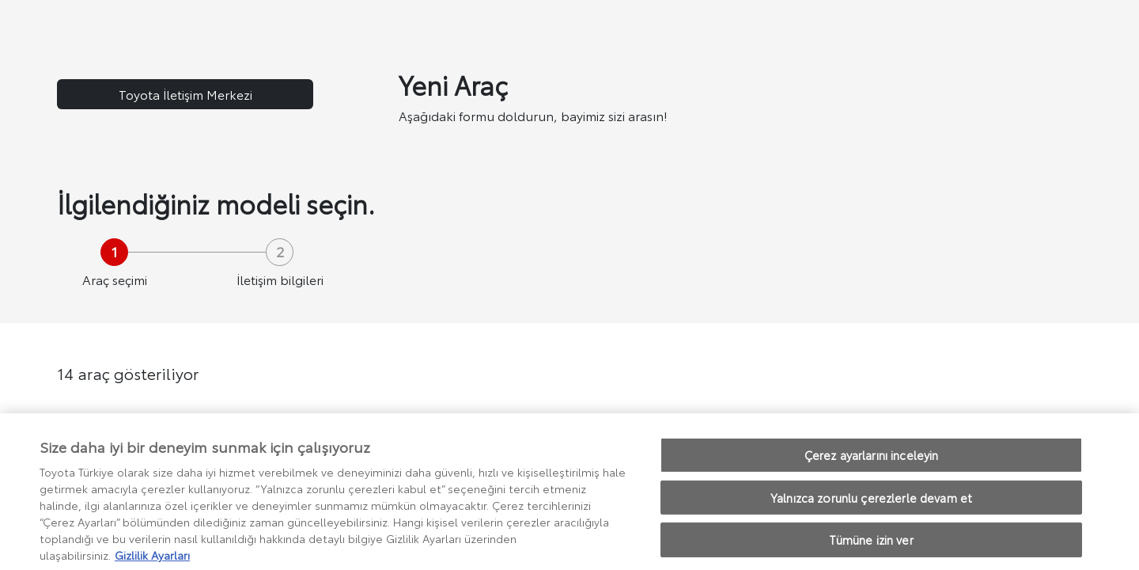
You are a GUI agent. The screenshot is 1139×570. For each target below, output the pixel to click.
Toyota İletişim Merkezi (185, 94)
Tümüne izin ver (871, 548)
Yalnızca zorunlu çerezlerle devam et (871, 505)
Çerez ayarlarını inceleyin (871, 463)
